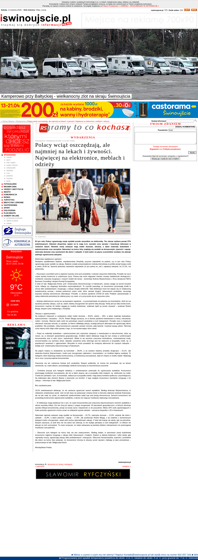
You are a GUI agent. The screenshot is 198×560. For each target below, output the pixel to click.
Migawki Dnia (10, 187)
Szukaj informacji (158, 121)
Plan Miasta (10, 213)
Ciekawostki (10, 168)
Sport (8, 160)
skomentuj (52, 464)
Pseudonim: (163, 130)
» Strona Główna (7, 121)
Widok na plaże (12, 221)
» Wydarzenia (20, 121)
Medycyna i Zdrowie (14, 202)
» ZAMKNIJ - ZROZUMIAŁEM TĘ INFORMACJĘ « (139, 6)
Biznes (7, 197)
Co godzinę (12, 311)
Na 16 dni (11, 315)
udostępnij (68, 464)
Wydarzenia (10, 155)
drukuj (60, 464)
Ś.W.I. (8, 173)
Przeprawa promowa (14, 218)
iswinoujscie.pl (124, 462)
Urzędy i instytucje (13, 189)
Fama (8, 181)
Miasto (9, 157)
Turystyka (9, 200)
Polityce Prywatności (110, 6)
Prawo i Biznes (12, 165)
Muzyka (9, 178)
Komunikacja (10, 195)
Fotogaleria (10, 184)
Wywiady (9, 170)
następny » (126, 466)
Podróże (9, 176)
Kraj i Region (11, 162)
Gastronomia (10, 205)
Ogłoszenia (9, 210)
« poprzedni (39, 466)
